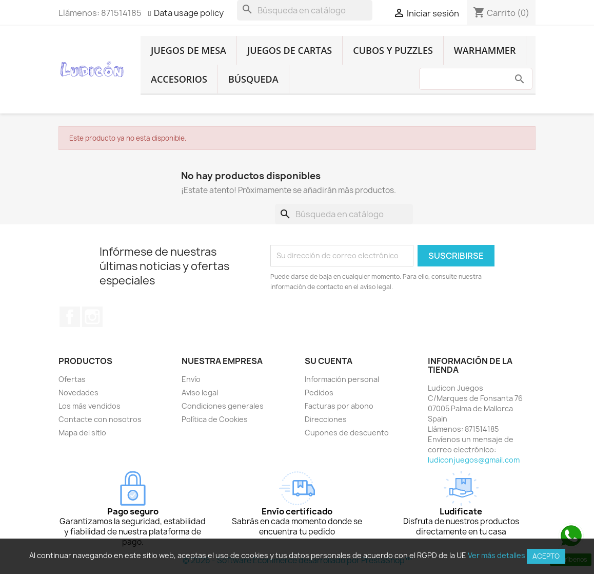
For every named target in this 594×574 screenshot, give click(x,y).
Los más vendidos (89, 406)
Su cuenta (328, 361)
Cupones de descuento (347, 432)
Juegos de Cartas (289, 50)
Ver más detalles (496, 555)
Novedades (78, 392)
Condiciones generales (223, 406)
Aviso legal (200, 392)
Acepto (546, 556)
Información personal (342, 379)
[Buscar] (304, 10)
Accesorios (179, 79)
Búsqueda (253, 79)
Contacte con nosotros (100, 419)
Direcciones (326, 419)
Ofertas (72, 379)
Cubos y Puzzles (393, 50)
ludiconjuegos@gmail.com (474, 460)
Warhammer (485, 50)
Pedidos (319, 392)
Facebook (70, 317)
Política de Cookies (215, 419)
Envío (191, 379)
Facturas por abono (339, 406)
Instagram (92, 317)
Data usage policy (189, 12)
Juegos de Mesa (188, 50)
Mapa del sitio (82, 432)
